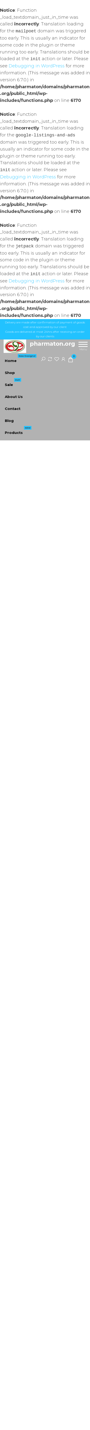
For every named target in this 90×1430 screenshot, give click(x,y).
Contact (12, 408)
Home (20, 359)
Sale (13, 383)
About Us (14, 396)
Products (18, 431)
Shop (10, 372)
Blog (9, 420)
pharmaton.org (52, 343)
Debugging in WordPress (37, 66)
